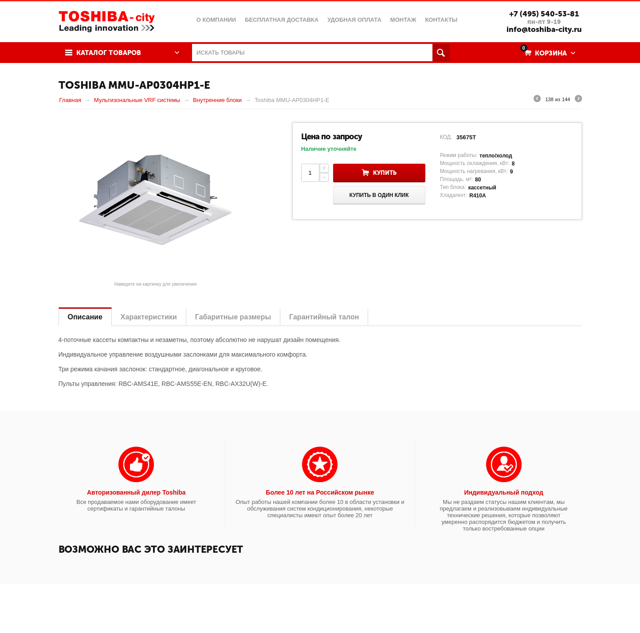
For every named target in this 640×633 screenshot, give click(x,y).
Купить (385, 172)
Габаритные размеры (233, 317)
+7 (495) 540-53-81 (544, 13)
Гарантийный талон (324, 317)
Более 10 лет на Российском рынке (320, 492)
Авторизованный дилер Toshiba (136, 492)
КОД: (446, 137)
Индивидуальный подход (503, 492)
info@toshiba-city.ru (544, 29)
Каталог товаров (108, 53)
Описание (85, 317)
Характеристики (149, 317)
